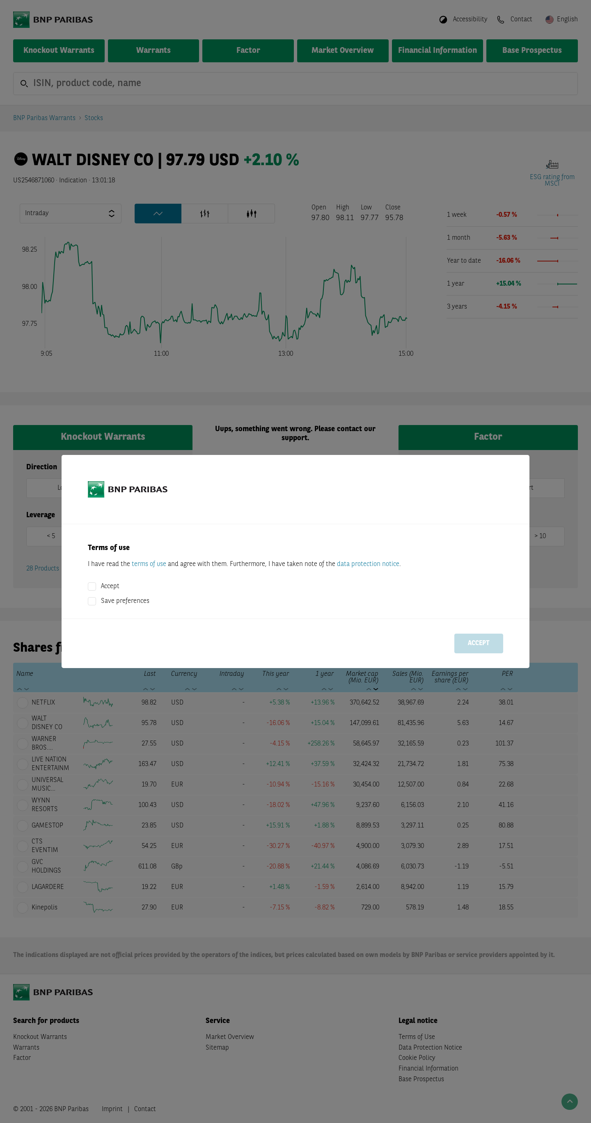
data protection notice (368, 564)
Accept (110, 586)
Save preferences (125, 601)
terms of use (149, 564)
